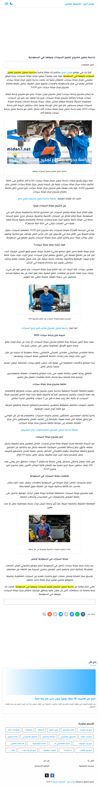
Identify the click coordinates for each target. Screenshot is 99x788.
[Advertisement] (49, 31)
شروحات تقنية (86, 737)
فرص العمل (53, 730)
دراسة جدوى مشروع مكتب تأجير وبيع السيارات (45, 328)
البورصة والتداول (49, 737)
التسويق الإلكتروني (68, 737)
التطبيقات (29, 730)
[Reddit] (49, 614)
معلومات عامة (14, 730)
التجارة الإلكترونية (39, 743)
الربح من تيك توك (29, 750)
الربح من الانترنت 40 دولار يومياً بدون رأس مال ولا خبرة (65, 698)
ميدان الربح (67, 72)
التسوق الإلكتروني (30, 737)
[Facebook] (83, 614)
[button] (11, 4)
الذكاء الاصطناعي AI (62, 743)
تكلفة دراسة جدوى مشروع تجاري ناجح (37, 198)
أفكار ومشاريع (69, 730)
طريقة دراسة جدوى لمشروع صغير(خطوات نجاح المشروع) (49, 429)
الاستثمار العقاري (17, 743)
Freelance (68, 750)
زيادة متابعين (13, 737)
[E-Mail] (66, 614)
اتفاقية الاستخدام (42, 766)
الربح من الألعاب (86, 750)
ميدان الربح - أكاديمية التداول (79, 4)
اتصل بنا (91, 760)
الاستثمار (41, 730)
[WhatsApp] (77, 614)
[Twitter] (72, 614)
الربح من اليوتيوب (85, 743)
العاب (13, 750)
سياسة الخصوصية (86, 766)
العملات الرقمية (50, 750)
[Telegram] (61, 614)
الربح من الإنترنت (86, 730)
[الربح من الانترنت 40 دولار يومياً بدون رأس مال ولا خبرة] (49, 682)
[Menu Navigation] (6, 4)
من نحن (46, 760)
